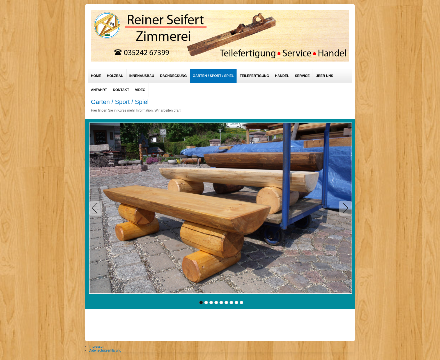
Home (96, 76)
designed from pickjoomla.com (220, 323)
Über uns (324, 76)
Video (140, 90)
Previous (97, 208)
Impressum (97, 346)
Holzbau (115, 76)
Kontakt (121, 90)
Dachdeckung (173, 76)
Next (344, 208)
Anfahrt (99, 90)
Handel (282, 76)
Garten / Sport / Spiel (213, 76)
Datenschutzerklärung (105, 350)
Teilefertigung (254, 76)
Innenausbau (141, 76)
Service (302, 76)
